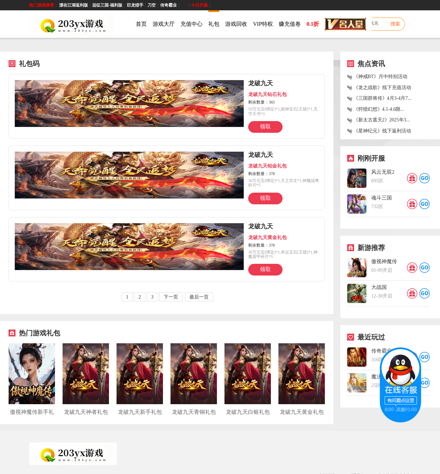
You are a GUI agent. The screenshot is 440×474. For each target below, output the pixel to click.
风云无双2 (383, 172)
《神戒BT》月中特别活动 (380, 76)
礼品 (412, 178)
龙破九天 (260, 83)
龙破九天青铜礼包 (194, 412)
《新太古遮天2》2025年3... (381, 119)
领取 (265, 126)
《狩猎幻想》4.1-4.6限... (378, 109)
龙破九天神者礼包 (86, 412)
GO (424, 178)
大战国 (379, 287)
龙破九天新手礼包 (140, 412)
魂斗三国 (381, 198)
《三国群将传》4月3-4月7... (382, 98)
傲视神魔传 (384, 261)
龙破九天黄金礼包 (302, 412)
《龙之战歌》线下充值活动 (382, 87)
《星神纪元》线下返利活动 (382, 130)
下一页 (171, 297)
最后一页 (199, 297)
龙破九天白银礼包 (248, 412)
